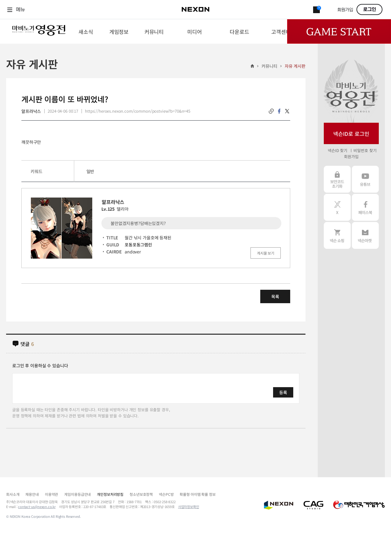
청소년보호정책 (141, 494)
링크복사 (271, 111)
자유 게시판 (295, 66)
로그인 (369, 9)
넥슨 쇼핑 (337, 235)
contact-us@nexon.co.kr (37, 506)
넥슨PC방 (166, 494)
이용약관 (51, 494)
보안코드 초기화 (337, 179)
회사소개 (12, 494)
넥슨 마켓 (365, 235)
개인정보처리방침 (110, 494)
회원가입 (345, 10)
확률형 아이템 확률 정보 (197, 494)
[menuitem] (85, 31)
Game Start (339, 31)
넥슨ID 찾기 (337, 150)
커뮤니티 (269, 66)
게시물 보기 (265, 253)
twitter (287, 111)
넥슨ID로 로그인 (351, 133)
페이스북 (365, 207)
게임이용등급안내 (77, 494)
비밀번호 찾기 (364, 150)
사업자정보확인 (188, 506)
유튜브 (365, 179)
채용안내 (31, 494)
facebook (279, 111)
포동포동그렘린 (138, 245)
